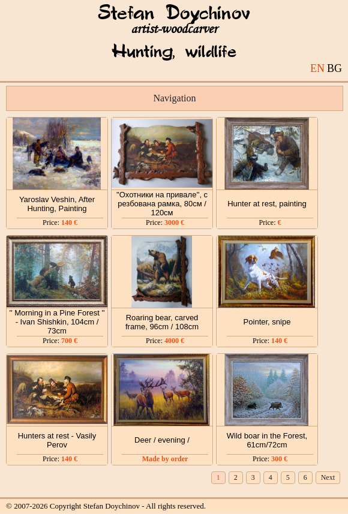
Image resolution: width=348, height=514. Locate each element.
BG (334, 68)
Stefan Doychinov (174, 14)
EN (317, 68)
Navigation (174, 98)
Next (328, 477)
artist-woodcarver (174, 29)
